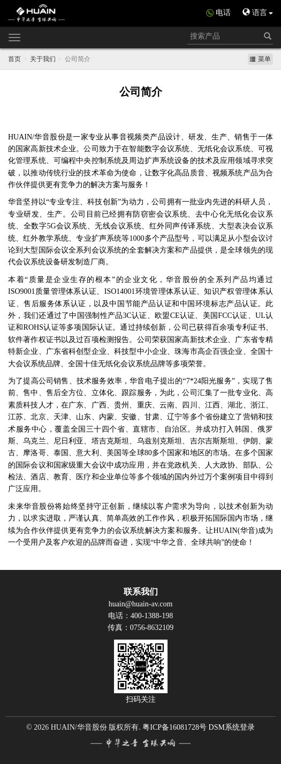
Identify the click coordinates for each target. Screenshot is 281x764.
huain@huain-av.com (141, 604)
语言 (257, 12)
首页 (14, 59)
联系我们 (141, 591)
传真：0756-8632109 (141, 628)
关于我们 (43, 59)
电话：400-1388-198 (140, 616)
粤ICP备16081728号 (174, 727)
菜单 (260, 59)
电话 (223, 13)
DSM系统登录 (232, 727)
